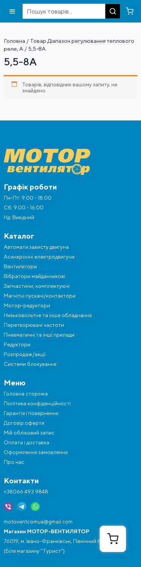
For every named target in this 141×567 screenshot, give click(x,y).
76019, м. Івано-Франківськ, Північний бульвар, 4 (63, 541)
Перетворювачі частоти (34, 325)
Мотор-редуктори (27, 305)
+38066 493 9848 (26, 492)
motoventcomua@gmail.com (38, 522)
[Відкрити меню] (12, 11)
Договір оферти (24, 423)
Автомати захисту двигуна (36, 247)
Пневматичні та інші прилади (39, 335)
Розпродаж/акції (24, 354)
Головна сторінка (26, 394)
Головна (14, 41)
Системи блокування (30, 364)
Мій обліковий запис (29, 433)
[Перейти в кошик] (129, 11)
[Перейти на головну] (70, 162)
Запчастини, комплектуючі (37, 286)
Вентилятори (20, 266)
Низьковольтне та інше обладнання (48, 315)
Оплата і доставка (26, 442)
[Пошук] (112, 11)
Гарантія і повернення (31, 413)
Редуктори (17, 344)
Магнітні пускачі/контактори (40, 296)
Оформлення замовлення (36, 452)
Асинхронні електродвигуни (39, 257)
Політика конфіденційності (37, 403)
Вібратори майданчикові (34, 276)
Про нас (14, 462)
